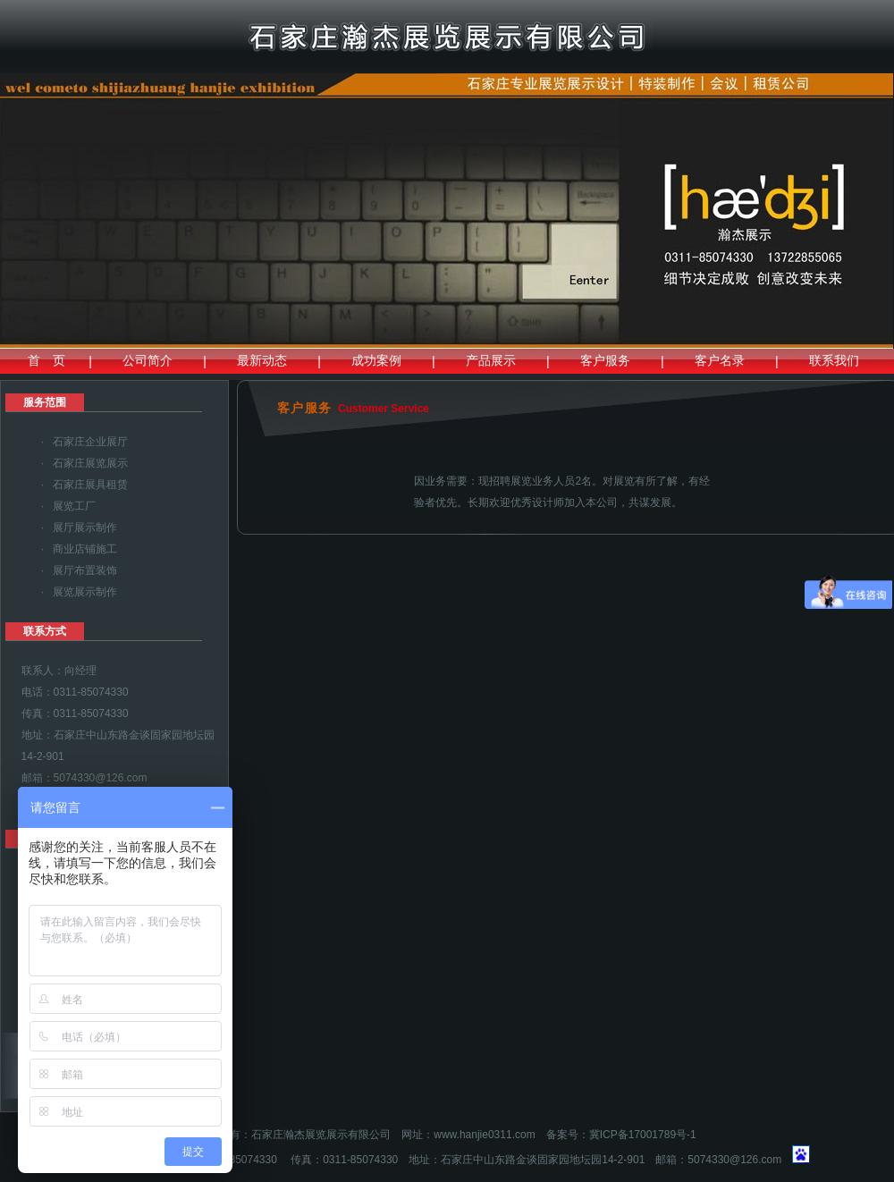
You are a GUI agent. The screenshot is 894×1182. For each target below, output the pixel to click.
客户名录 (720, 360)
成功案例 (376, 360)
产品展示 (491, 360)
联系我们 (834, 360)
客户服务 (605, 360)
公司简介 (147, 360)
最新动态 (262, 360)
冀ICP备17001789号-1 (642, 1134)
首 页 (46, 360)
